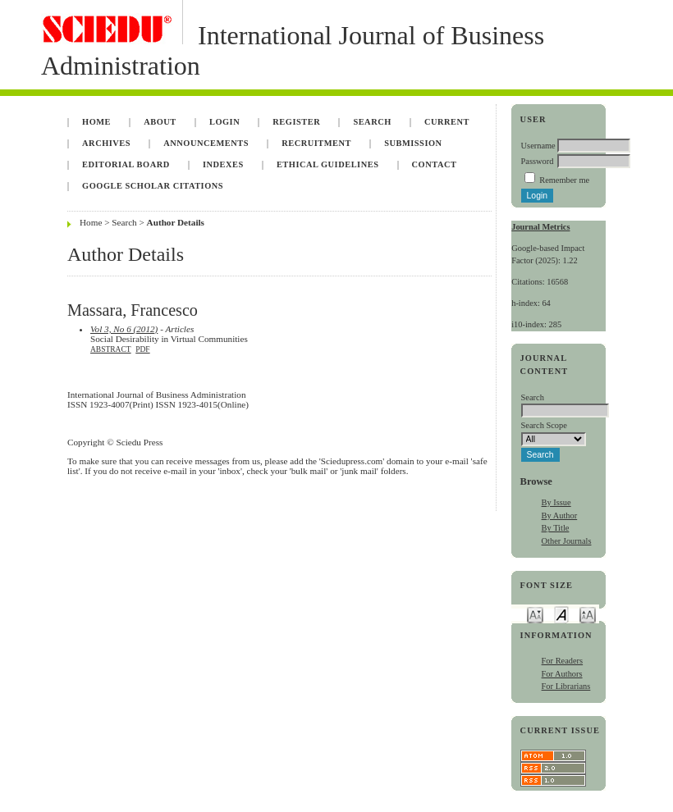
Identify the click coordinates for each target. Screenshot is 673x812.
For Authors (562, 673)
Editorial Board (126, 164)
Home (96, 121)
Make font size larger (587, 613)
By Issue (556, 502)
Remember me (564, 180)
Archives (106, 143)
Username (538, 145)
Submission (413, 143)
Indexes (223, 164)
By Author (560, 515)
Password (537, 161)
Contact (434, 164)
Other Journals (567, 540)
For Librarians (566, 686)
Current (446, 121)
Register (296, 121)
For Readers (563, 660)
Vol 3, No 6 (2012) (124, 329)
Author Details (175, 222)
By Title (556, 527)
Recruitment (316, 143)
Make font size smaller (535, 613)
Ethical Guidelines (328, 164)
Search (372, 121)
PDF (142, 349)
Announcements (206, 143)
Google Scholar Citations (152, 185)
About (160, 121)
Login (224, 121)
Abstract (110, 349)
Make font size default (561, 613)
